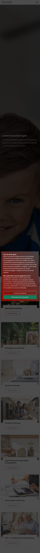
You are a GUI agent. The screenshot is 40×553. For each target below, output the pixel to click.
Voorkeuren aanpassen (20, 293)
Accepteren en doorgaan (20, 297)
